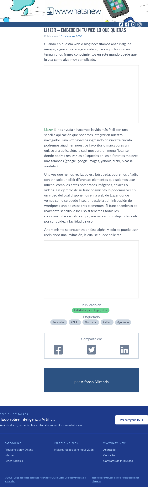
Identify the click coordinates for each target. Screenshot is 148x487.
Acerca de (109, 449)
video (107, 322)
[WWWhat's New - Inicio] (74, 11)
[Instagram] (139, 24)
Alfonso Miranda (95, 381)
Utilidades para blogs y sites (90, 310)
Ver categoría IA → (131, 420)
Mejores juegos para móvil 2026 (74, 449)
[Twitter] (121, 24)
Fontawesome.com (112, 477)
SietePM (96, 481)
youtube (124, 322)
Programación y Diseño (19, 449)
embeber (59, 322)
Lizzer (48, 129)
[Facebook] (127, 24)
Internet (10, 455)
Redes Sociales (14, 460)
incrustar (91, 322)
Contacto (109, 455)
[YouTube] (133, 24)
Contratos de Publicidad (118, 460)
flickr (76, 322)
